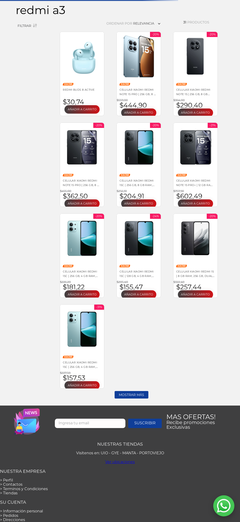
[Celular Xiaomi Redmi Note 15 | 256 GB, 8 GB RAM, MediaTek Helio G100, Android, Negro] (195, 73)
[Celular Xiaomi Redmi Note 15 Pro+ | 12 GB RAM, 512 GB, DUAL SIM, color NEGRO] (195, 164)
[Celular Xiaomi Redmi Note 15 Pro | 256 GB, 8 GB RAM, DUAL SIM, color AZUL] (138, 73)
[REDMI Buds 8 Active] (82, 73)
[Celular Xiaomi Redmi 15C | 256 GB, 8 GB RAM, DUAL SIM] (138, 164)
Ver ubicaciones (120, 462)
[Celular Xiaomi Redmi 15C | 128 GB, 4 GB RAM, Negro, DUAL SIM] (138, 255)
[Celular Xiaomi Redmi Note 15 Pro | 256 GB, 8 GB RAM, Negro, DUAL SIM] (82, 164)
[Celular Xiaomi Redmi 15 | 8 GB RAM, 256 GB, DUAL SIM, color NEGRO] (195, 255)
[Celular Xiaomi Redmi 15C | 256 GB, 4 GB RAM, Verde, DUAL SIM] (82, 346)
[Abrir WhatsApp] (223, 505)
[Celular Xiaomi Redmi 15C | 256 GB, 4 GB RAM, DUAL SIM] (82, 255)
